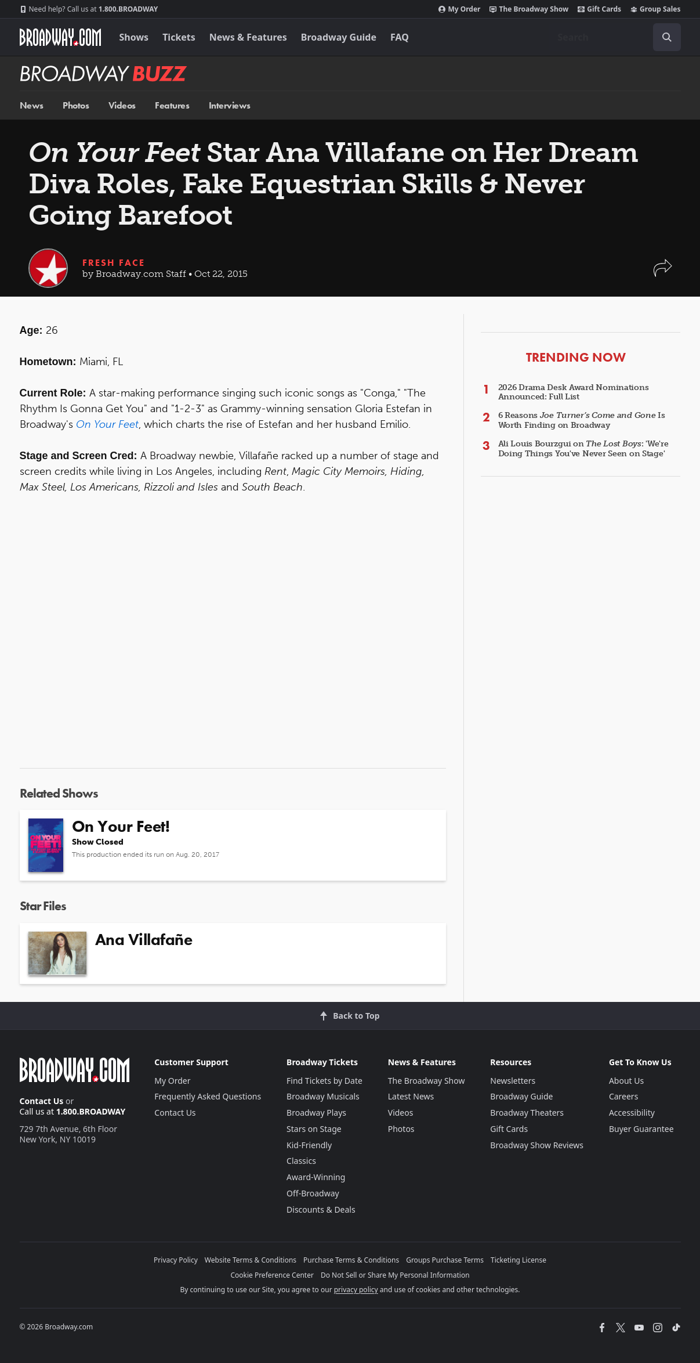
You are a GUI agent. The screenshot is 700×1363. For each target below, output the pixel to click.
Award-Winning (315, 1176)
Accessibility (632, 1112)
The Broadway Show (528, 9)
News (31, 105)
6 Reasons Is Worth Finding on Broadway (581, 420)
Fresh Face (113, 263)
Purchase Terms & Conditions (351, 1260)
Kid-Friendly (309, 1145)
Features (172, 105)
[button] (663, 273)
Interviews (230, 105)
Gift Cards (599, 9)
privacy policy (356, 1290)
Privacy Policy (176, 1260)
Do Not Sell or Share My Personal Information (395, 1275)
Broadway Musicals (323, 1096)
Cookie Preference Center (272, 1275)
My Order (459, 9)
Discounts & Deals (321, 1209)
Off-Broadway (312, 1193)
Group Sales (655, 9)
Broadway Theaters (527, 1112)
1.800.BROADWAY (89, 9)
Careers (623, 1096)
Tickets (178, 37)
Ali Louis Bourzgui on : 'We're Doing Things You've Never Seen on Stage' (583, 449)
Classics (301, 1160)
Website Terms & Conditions (250, 1260)
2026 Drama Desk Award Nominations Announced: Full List (573, 392)
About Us (626, 1080)
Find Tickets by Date (324, 1080)
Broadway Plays (316, 1112)
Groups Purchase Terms (445, 1260)
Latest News (411, 1096)
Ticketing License (518, 1260)
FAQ (399, 37)
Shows (134, 37)
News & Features (248, 37)
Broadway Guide (338, 37)
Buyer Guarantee (641, 1128)
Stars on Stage (314, 1128)
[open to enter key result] (667, 37)
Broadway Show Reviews (536, 1145)
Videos (122, 105)
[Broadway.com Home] (60, 37)
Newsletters (512, 1080)
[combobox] (615, 37)
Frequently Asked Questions (207, 1096)
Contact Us (42, 1100)
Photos (76, 105)
